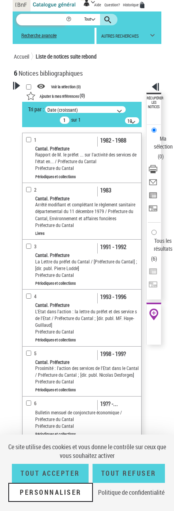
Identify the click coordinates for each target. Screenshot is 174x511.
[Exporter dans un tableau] (153, 198)
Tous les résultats (163, 244)
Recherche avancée (39, 35)
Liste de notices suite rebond (66, 56)
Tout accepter (50, 473)
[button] (69, 19)
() (55, 95)
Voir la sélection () (66, 87)
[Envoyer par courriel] (153, 185)
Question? (112, 5)
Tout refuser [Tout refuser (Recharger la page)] (128, 473)
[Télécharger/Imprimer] (153, 171)
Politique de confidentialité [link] (131, 492)
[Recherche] (41, 19)
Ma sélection (163, 142)
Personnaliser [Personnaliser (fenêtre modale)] (50, 492)
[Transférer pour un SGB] (153, 211)
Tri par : (36, 109)
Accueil (21, 56)
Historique (131, 5)
